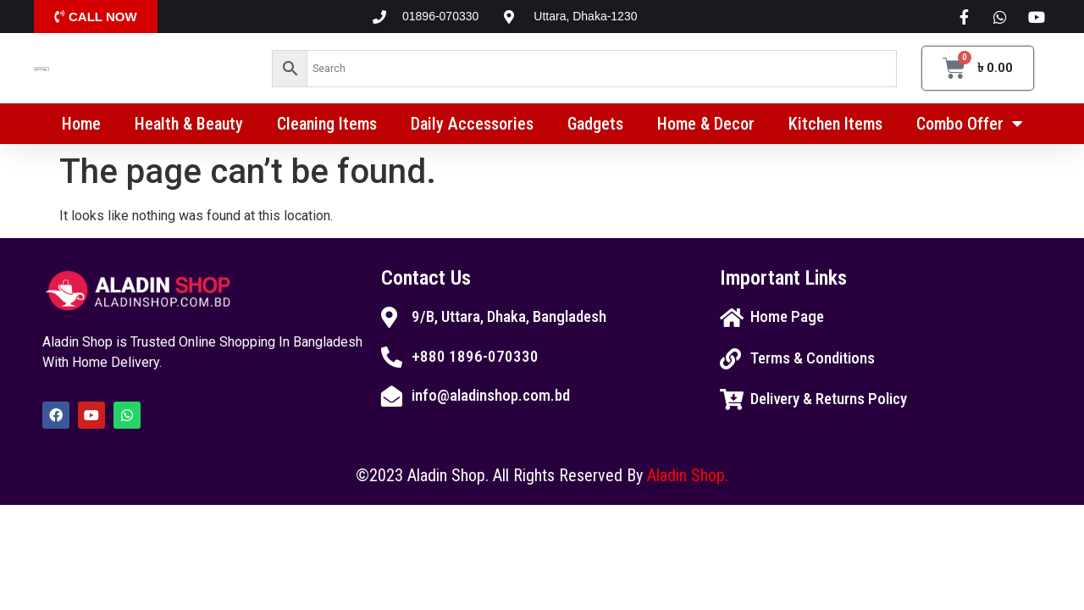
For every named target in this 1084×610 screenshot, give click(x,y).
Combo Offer (969, 130)
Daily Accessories (472, 129)
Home (81, 129)
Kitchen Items (835, 129)
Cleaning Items (327, 129)
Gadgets (595, 129)
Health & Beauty (189, 129)
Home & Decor (706, 129)
